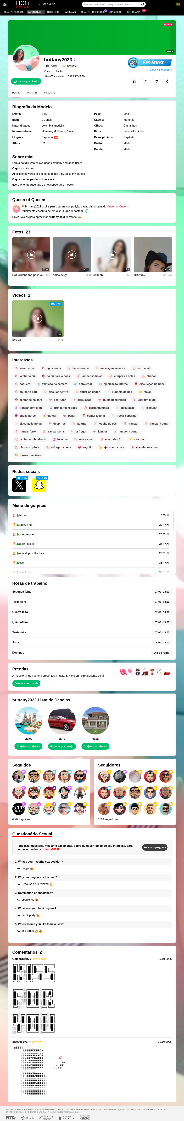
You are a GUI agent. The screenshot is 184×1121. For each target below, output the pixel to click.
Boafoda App (134, 11)
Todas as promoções (93, 11)
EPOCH (74, 1109)
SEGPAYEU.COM (85, 1109)
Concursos (115, 12)
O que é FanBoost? (161, 69)
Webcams (70, 12)
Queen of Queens (118, 206)
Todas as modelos (13, 12)
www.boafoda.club (48, 1109)
